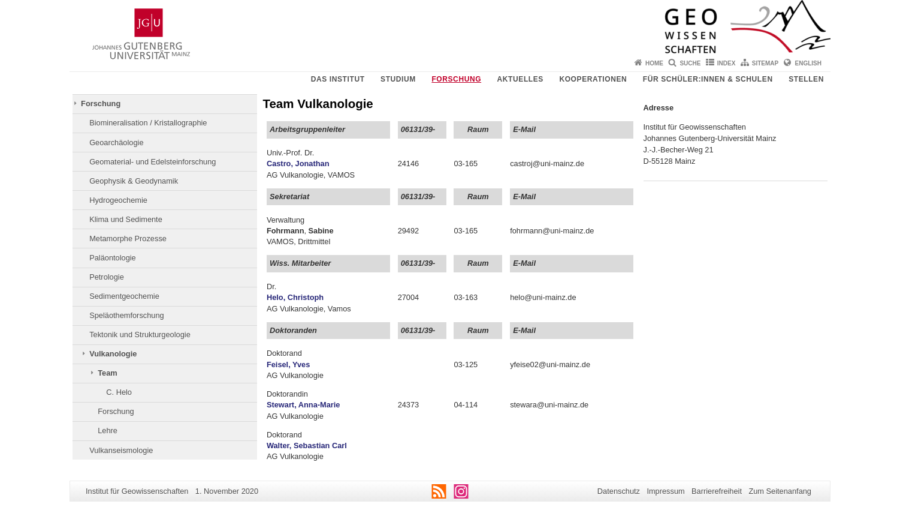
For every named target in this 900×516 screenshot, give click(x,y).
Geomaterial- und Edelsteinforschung (152, 161)
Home (654, 63)
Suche (689, 63)
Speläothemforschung (126, 315)
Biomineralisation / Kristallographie (148, 122)
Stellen (806, 79)
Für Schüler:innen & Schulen (708, 79)
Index (726, 63)
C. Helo (119, 392)
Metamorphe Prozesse (128, 238)
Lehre (107, 430)
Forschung (456, 79)
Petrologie (106, 276)
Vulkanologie (113, 353)
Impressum (665, 491)
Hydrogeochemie (118, 200)
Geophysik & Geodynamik (133, 180)
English (808, 63)
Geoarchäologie (116, 142)
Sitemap (765, 63)
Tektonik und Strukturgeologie (140, 334)
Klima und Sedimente (125, 219)
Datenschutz (618, 491)
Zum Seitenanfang (779, 491)
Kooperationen (593, 79)
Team (107, 372)
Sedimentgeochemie (124, 296)
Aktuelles (520, 79)
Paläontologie (112, 257)
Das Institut (338, 79)
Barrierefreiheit (716, 491)
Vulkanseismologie (121, 450)
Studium (398, 79)
